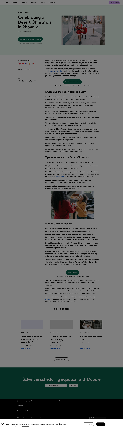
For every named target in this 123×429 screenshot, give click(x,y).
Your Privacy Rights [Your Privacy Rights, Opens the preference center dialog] (89, 426)
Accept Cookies (101, 426)
